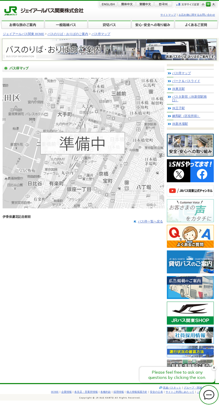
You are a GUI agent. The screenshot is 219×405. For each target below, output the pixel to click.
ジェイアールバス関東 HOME (23, 34)
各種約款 (105, 391)
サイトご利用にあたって (180, 391)
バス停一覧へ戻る (150, 221)
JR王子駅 (178, 108)
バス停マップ (101, 34)
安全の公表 (156, 391)
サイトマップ (168, 14)
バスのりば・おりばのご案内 (67, 34)
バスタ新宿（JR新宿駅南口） (189, 98)
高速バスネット (172, 387)
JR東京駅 (178, 89)
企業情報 (66, 391)
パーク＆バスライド (186, 81)
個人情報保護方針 (136, 391)
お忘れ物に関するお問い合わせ (197, 14)
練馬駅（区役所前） (186, 116)
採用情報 (118, 391)
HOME (55, 391)
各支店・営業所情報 (86, 391)
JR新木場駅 (180, 124)
